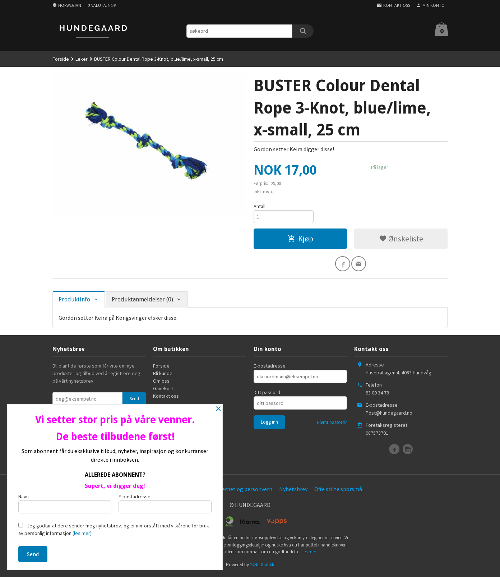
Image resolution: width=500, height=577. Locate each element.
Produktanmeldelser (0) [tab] (142, 300)
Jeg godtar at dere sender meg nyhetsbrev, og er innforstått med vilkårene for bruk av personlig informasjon (113, 529)
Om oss (161, 382)
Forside (60, 59)
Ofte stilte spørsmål (339, 490)
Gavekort (163, 390)
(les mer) (82, 533)
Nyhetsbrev (293, 490)
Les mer (308, 553)
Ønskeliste (401, 239)
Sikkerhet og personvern (242, 490)
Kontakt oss (166, 397)
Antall (259, 206)
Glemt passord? (332, 424)
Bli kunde (162, 375)
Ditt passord (267, 394)
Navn (64, 503)
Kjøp (300, 239)
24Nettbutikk (262, 566)
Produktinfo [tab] (74, 300)
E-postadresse (270, 367)
